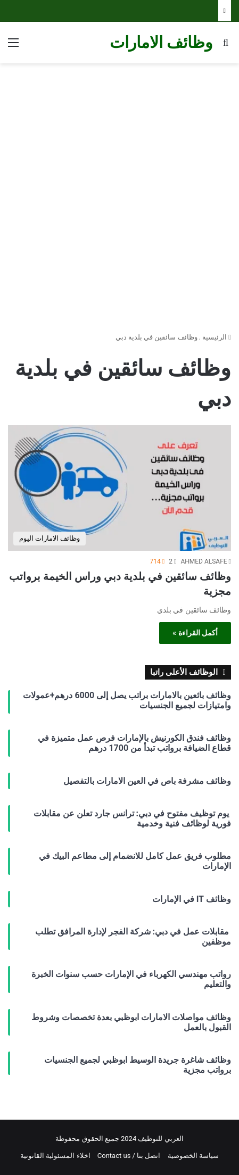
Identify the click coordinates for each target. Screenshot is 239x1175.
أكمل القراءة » (195, 632)
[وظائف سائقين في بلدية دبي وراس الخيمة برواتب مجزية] (119, 488)
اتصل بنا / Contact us (129, 1156)
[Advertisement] (119, 193)
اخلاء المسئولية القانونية (55, 1156)
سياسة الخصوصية (193, 1156)
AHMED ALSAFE (203, 561)
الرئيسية (216, 337)
